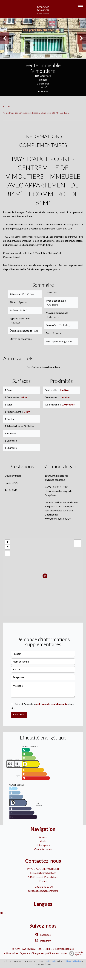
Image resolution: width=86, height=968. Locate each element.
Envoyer (19, 715)
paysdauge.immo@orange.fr (43, 890)
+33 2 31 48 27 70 (43, 886)
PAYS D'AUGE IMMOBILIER (43, 868)
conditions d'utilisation (71, 961)
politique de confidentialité (52, 703)
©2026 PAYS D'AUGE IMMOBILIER (32, 948)
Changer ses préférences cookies (49, 953)
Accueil (6, 106)
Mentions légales (64, 948)
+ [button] (7, 542)
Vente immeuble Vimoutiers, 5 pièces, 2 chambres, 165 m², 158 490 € (36, 112)
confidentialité (51, 961)
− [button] (7, 546)
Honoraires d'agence (17, 953)
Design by (75, 953)
